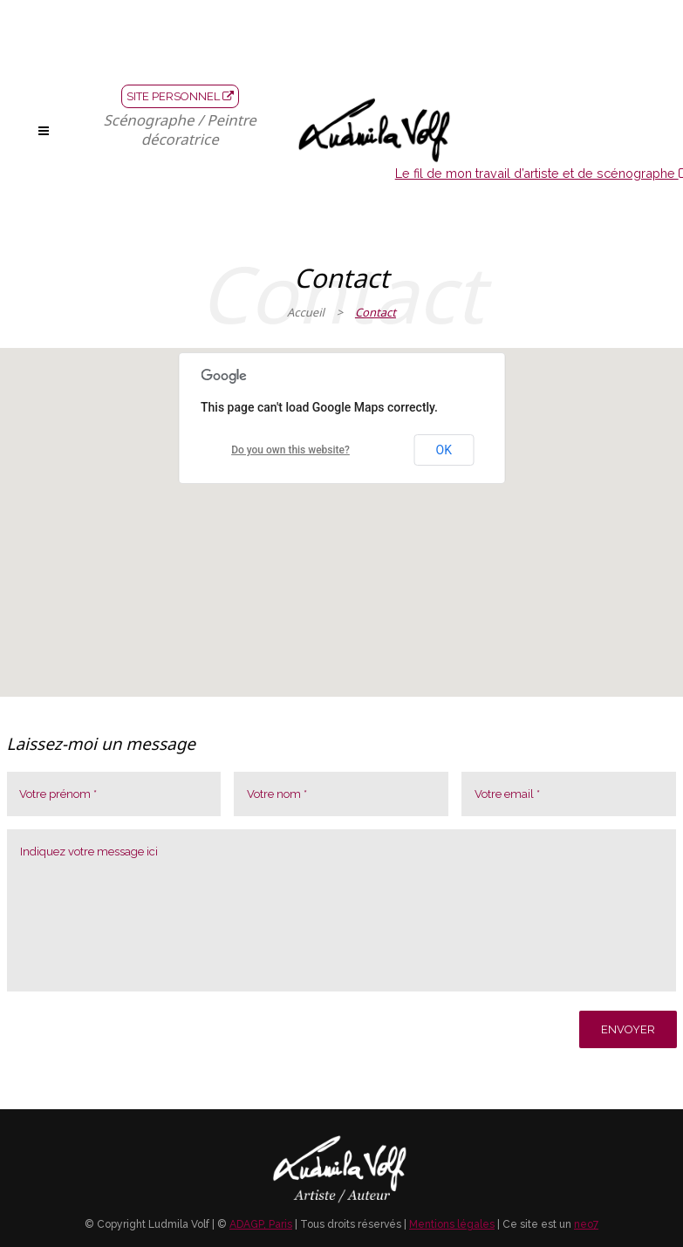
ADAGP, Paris (260, 1224)
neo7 (586, 1224)
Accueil (305, 312)
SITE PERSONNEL (181, 96)
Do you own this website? (290, 450)
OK (444, 450)
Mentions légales (452, 1224)
